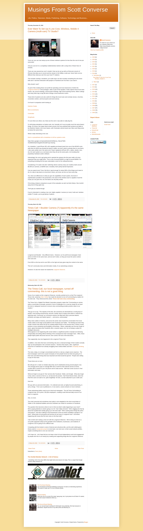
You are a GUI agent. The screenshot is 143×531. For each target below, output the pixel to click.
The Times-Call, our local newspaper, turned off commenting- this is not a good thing (51, 290)
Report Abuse (94, 117)
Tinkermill (94, 128)
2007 (93, 108)
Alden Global (44, 297)
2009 (93, 103)
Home (56, 448)
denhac (94, 132)
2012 (93, 96)
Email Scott (107, 124)
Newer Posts (31, 448)
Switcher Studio (32, 106)
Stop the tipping (41, 494)
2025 (93, 59)
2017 (93, 84)
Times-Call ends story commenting (63, 299)
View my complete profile (97, 50)
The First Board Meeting (43, 485)
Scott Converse (106, 40)
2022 (93, 64)
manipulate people (41, 429)
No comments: (44, 199)
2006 (93, 110)
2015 (93, 89)
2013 (93, 94)
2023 (93, 61)
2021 (93, 66)
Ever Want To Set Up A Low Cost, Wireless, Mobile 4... (102, 78)
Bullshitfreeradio (96, 134)
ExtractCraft (95, 130)
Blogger (86, 522)
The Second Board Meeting (44, 504)
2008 (93, 105)
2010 (93, 101)
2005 (93, 112)
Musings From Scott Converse (68, 9)
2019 (93, 71)
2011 (93, 98)
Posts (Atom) (38, 451)
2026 (93, 57)
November (97, 75)
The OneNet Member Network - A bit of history (43, 457)
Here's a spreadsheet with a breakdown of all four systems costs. (46, 137)
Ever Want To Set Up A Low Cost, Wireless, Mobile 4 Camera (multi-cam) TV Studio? (53, 30)
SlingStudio (31, 117)
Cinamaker (31, 113)
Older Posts (81, 448)
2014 (93, 91)
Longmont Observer (34, 89)
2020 (93, 68)
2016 (93, 87)
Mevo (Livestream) (33, 110)
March (95, 82)
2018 (93, 73)
